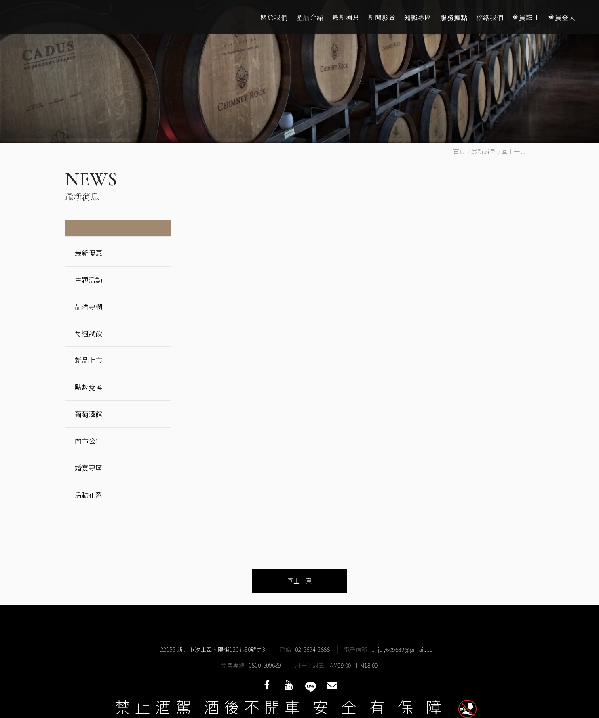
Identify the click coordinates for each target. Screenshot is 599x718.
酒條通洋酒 (68, 17)
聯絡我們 (490, 17)
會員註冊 (526, 17)
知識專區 (418, 17)
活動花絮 (88, 494)
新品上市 (88, 360)
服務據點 (454, 17)
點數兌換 (88, 387)
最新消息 (346, 17)
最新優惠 (88, 253)
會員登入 (562, 17)
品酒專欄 (88, 306)
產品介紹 (310, 17)
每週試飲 (88, 333)
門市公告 (88, 441)
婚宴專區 (88, 467)
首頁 (459, 151)
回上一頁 (514, 151)
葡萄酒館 (88, 414)
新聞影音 (382, 17)
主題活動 (88, 280)
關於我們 (274, 17)
